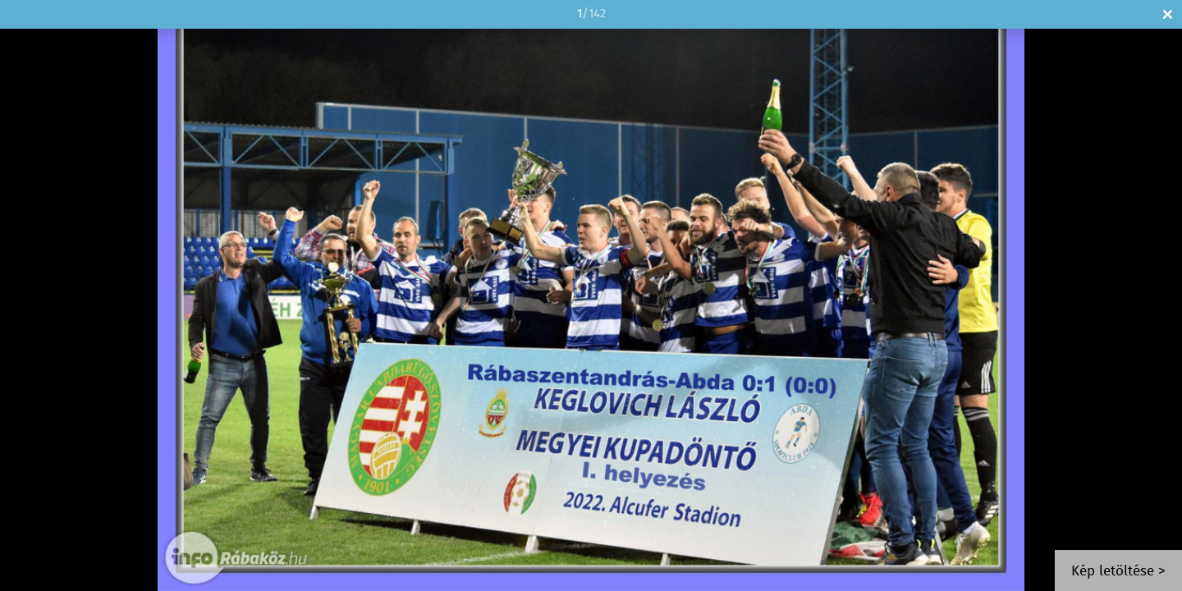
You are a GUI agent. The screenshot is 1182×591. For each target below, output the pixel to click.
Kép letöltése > (1118, 572)
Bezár (1167, 14)
